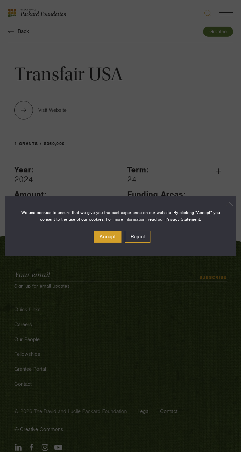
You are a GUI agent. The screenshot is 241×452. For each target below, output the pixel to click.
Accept (108, 236)
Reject (137, 236)
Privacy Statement (182, 219)
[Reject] (227, 204)
